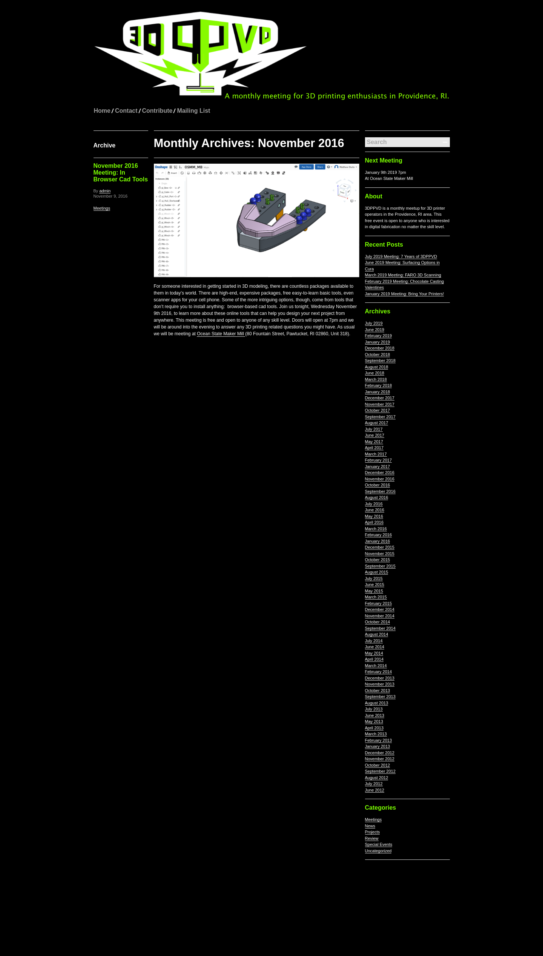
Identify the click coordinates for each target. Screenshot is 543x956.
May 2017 (374, 441)
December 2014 (379, 609)
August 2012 (376, 777)
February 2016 (378, 534)
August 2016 (376, 497)
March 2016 (376, 528)
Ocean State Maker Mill (221, 333)
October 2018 (377, 354)
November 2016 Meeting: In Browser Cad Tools (121, 173)
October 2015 (377, 559)
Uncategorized (378, 851)
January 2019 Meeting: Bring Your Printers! (404, 294)
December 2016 (379, 472)
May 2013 (374, 721)
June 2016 (374, 510)
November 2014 (379, 616)
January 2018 (377, 392)
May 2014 (374, 653)
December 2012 (379, 752)
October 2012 (377, 765)
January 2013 (377, 746)
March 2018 (376, 379)
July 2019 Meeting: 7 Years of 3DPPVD (401, 256)
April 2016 (374, 522)
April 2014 (374, 659)
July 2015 (374, 578)
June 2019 (374, 329)
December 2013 (379, 678)
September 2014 (380, 628)
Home (102, 110)
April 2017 (374, 447)
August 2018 (376, 367)
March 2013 (376, 734)
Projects (372, 832)
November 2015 (379, 553)
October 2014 (377, 622)
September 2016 (380, 491)
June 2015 (374, 584)
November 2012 (379, 759)
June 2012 (374, 790)
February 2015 (378, 603)
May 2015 (374, 591)
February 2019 (378, 335)
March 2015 (376, 597)
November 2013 (379, 684)
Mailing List (193, 110)
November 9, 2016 (111, 196)
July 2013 (374, 709)
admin (104, 191)
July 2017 (374, 429)
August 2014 (376, 634)
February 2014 (378, 671)
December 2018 (379, 348)
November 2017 (379, 404)
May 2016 (374, 516)
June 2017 (374, 435)
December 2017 (379, 398)
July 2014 (374, 640)
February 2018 (378, 385)
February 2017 (378, 460)
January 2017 (377, 466)
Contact (126, 110)
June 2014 (374, 646)
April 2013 (374, 728)
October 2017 (377, 410)
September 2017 (380, 416)
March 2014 (376, 665)
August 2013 (376, 703)
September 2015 (380, 566)
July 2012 (374, 783)
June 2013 (374, 715)
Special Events (379, 844)
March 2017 (376, 454)
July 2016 (374, 504)
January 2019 (377, 342)
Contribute (157, 110)
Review (372, 838)
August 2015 (376, 572)
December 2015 (379, 547)
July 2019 (374, 323)
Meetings (102, 208)
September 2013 (380, 696)
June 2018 (374, 373)
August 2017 (376, 422)
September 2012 (380, 771)
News (370, 826)
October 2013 (377, 690)
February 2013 (378, 740)
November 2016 (379, 479)
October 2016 (377, 485)
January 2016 (377, 541)
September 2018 (380, 360)
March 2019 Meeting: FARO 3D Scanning (403, 275)
